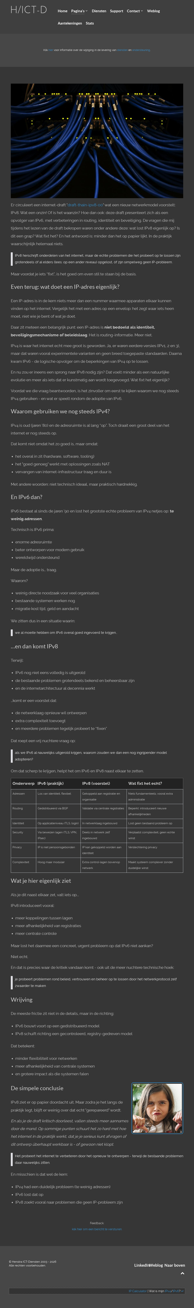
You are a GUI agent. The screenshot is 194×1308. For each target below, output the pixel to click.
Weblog (156, 1265)
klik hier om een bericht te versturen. (97, 1229)
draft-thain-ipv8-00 (85, 205)
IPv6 (176, 1291)
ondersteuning (141, 50)
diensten (122, 50)
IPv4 (168, 1291)
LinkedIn (142, 1265)
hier (50, 50)
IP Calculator (138, 1291)
